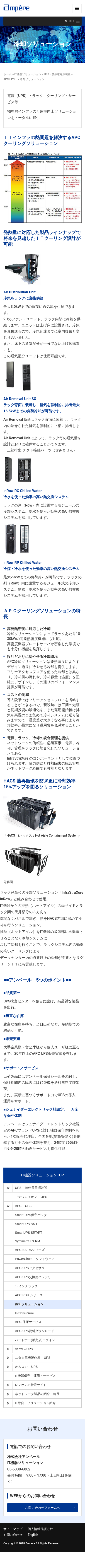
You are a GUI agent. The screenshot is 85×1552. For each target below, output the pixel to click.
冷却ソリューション (29, 1304)
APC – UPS (21, 1206)
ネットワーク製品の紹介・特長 (33, 1394)
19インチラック (26, 1286)
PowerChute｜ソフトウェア (35, 1259)
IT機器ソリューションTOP (42, 1175)
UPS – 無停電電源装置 (27, 1188)
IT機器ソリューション (28, 74)
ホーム (7, 74)
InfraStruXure (24, 1313)
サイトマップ (12, 1529)
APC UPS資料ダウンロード (34, 1331)
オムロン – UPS (22, 1367)
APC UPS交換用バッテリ (33, 1277)
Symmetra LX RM (27, 1241)
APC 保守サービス (28, 1322)
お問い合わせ (12, 1535)
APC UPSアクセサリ (30, 1268)
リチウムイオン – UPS (31, 1197)
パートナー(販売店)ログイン (35, 1340)
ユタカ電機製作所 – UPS (28, 1358)
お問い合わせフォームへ (42, 1507)
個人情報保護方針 (40, 1529)
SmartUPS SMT (26, 1224)
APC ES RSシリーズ (30, 1250)
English (33, 1535)
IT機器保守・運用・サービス (35, 1376)
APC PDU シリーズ (29, 1295)
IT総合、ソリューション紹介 (31, 1403)
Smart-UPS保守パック (31, 1215)
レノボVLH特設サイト (26, 1385)
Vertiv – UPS (20, 1349)
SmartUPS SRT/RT (28, 1232)
